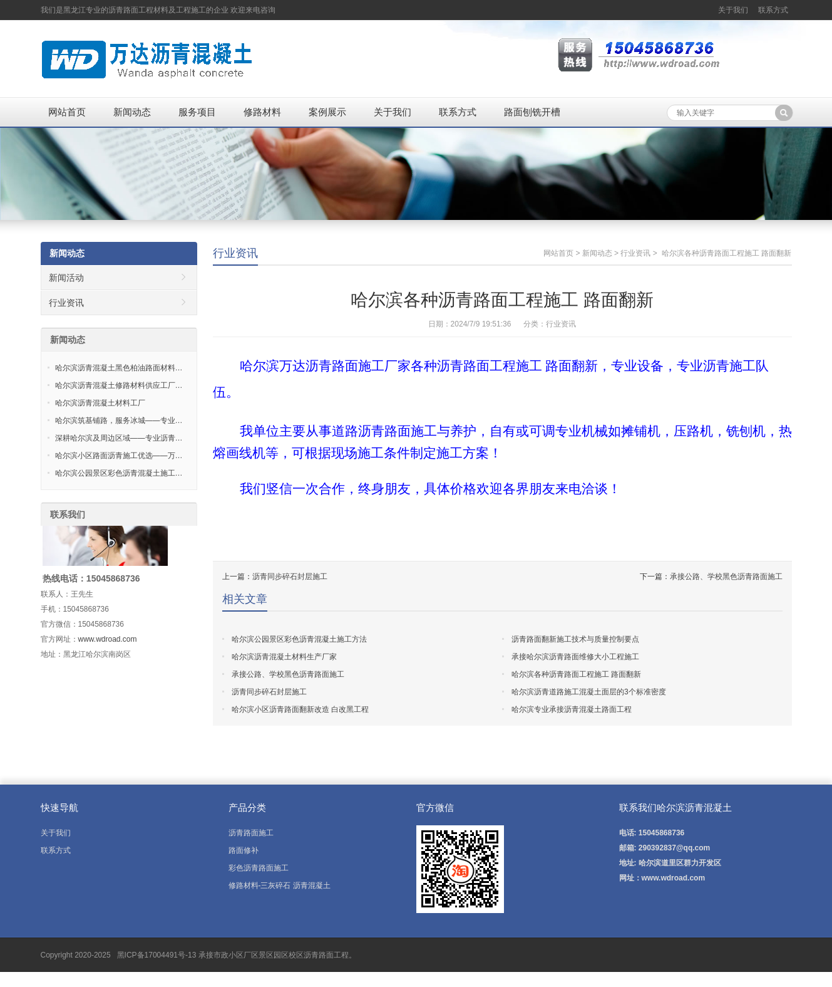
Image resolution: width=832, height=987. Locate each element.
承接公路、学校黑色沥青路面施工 (726, 576)
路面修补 (244, 850)
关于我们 (733, 10)
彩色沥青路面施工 (259, 868)
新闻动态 (132, 112)
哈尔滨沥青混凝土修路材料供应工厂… (119, 385)
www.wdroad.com (107, 639)
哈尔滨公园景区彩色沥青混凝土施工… (119, 473)
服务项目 (197, 112)
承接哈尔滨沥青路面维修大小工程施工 (575, 656)
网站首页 (67, 112)
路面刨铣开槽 (532, 112)
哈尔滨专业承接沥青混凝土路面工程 (571, 709)
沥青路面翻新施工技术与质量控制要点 (575, 639)
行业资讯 (235, 253)
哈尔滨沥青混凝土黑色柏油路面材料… (119, 367)
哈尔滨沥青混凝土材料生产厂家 (284, 656)
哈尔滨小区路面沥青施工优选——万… (119, 455)
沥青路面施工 (251, 832)
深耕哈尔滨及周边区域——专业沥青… (119, 438)
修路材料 (262, 112)
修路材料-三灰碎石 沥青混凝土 (280, 885)
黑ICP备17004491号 (150, 955)
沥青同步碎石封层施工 (289, 576)
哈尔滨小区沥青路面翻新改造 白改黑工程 (300, 709)
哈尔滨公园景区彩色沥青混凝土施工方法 (299, 639)
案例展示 (327, 112)
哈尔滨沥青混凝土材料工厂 (100, 403)
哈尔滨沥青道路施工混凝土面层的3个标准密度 (588, 691)
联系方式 (773, 10)
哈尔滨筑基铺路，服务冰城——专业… (119, 420)
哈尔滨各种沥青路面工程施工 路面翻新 (576, 674)
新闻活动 (66, 278)
